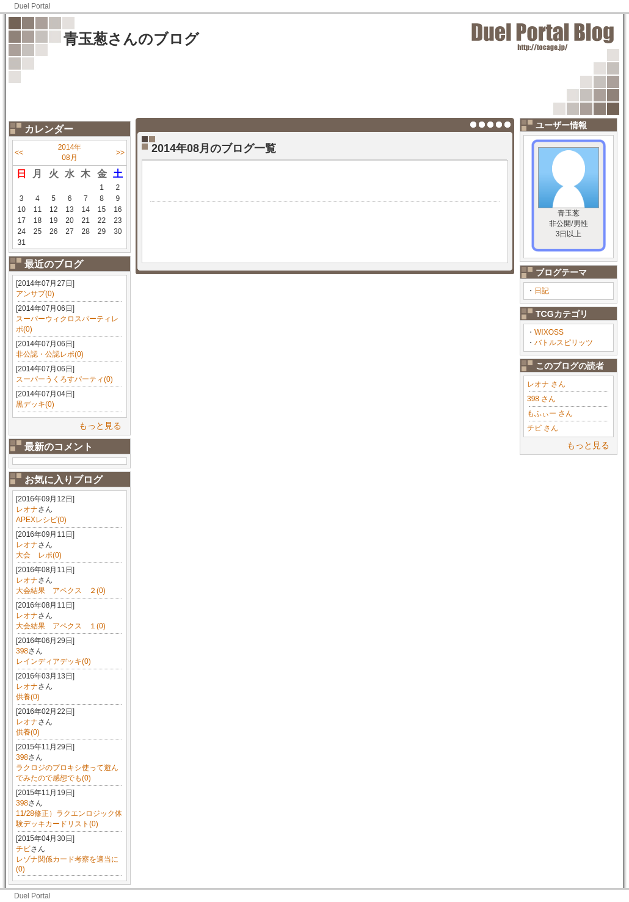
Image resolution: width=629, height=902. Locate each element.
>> (120, 152)
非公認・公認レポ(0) (50, 354)
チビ (23, 849)
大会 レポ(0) (39, 555)
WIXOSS (549, 332)
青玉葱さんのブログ (131, 39)
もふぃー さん (550, 413)
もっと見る (100, 426)
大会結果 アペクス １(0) (61, 626)
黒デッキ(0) (35, 404)
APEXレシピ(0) (41, 519)
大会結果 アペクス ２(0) (61, 590)
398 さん (541, 399)
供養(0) (28, 697)
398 (22, 651)
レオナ (27, 509)
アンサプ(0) (35, 293)
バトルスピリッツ (563, 342)
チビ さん (542, 428)
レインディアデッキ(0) (53, 661)
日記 (541, 290)
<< (19, 152)
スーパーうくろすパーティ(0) (64, 379)
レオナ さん (546, 384)
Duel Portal (32, 6)
